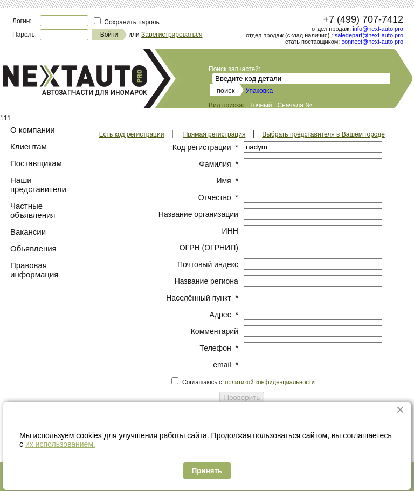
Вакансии (28, 231)
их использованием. (60, 444)
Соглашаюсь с (248, 382)
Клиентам (28, 146)
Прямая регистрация (214, 134)
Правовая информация (34, 270)
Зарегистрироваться (171, 34)
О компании (32, 129)
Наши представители (38, 184)
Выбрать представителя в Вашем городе (323, 134)
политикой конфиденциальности (270, 382)
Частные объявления (32, 210)
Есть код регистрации (131, 134)
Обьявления (33, 248)
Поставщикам (36, 163)
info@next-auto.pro (378, 28)
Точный (261, 105)
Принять (207, 471)
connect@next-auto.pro (372, 41)
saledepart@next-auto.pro (369, 35)
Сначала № (295, 105)
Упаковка (259, 90)
